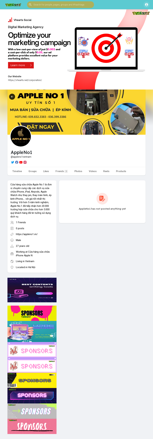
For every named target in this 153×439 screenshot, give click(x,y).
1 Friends (21, 222)
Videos (93, 171)
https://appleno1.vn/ (27, 234)
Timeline (17, 171)
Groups (33, 171)
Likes (46, 171)
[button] (60, 4)
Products (121, 171)
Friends (62, 171)
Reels (106, 171)
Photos (78, 171)
